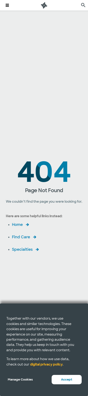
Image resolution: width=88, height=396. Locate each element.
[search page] (83, 5)
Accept (66, 379)
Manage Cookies (20, 379)
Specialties (22, 249)
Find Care (21, 237)
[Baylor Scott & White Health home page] (44, 5)
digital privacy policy (46, 364)
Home (17, 224)
